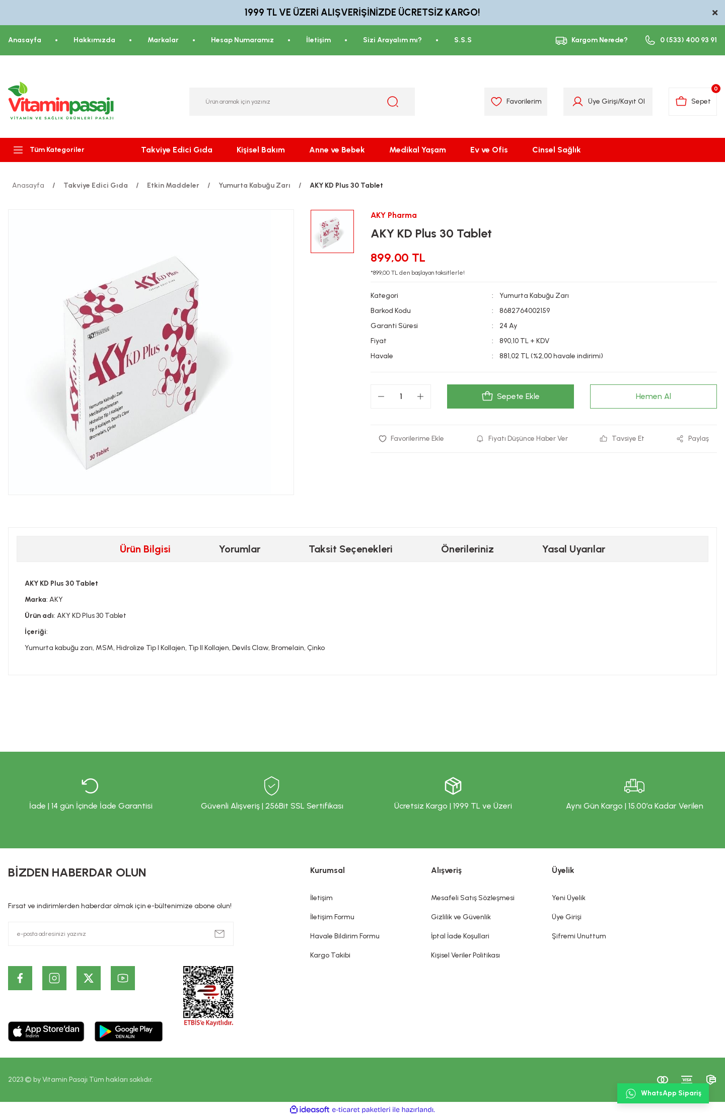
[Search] (302, 102)
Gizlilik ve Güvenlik (461, 917)
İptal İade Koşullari (460, 936)
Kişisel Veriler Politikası (465, 955)
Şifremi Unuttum (579, 936)
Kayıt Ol (631, 101)
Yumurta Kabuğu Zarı (534, 295)
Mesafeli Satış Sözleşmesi (473, 898)
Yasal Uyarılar (573, 549)
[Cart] (692, 102)
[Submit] (219, 934)
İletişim (321, 898)
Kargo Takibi (330, 955)
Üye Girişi (567, 917)
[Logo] (61, 102)
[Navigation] (60, 150)
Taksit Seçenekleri (351, 549)
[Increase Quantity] (420, 396)
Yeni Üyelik (569, 898)
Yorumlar (239, 549)
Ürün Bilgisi (145, 549)
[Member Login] (576, 102)
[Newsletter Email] (121, 934)
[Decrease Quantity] (381, 396)
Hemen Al (653, 396)
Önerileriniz (467, 549)
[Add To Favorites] (412, 438)
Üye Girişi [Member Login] (602, 101)
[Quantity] (400, 396)
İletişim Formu (332, 917)
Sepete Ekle (510, 396)
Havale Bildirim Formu (345, 936)
